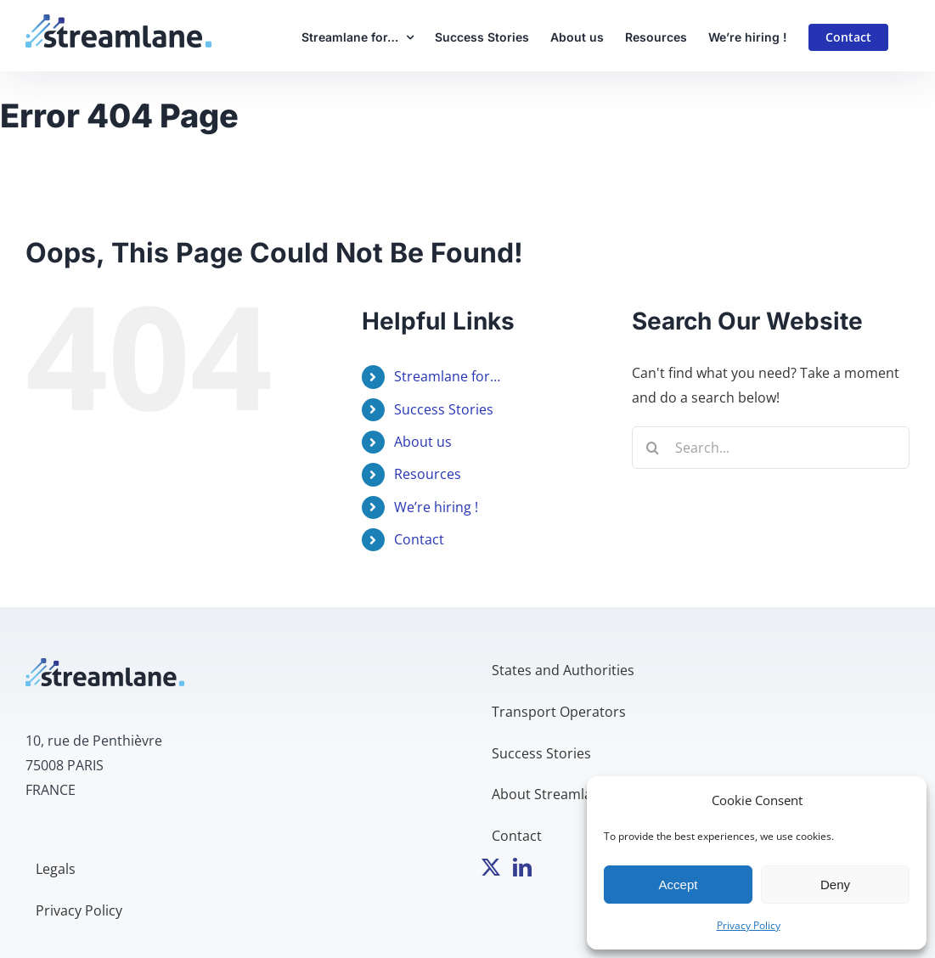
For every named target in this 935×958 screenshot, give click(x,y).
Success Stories (443, 409)
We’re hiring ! (436, 507)
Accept (678, 884)
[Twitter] (491, 867)
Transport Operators (559, 711)
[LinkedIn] (522, 867)
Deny (835, 884)
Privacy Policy (748, 925)
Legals (56, 868)
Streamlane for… (447, 376)
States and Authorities (563, 670)
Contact (419, 539)
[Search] (653, 447)
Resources (427, 474)
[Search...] (771, 447)
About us (423, 441)
